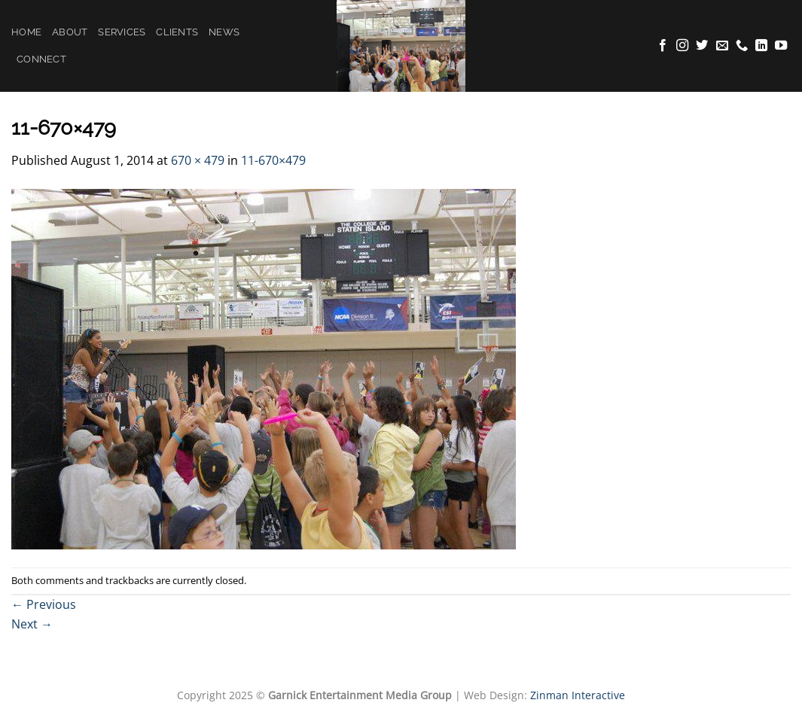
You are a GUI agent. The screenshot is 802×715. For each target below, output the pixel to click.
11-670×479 (273, 160)
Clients (177, 32)
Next (32, 624)
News (224, 32)
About (69, 32)
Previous (43, 604)
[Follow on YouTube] (781, 46)
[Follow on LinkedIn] (761, 46)
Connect (41, 59)
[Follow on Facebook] (663, 46)
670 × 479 (197, 160)
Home (26, 32)
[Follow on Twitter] (702, 46)
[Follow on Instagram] (682, 46)
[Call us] (742, 46)
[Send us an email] (722, 46)
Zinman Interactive (577, 695)
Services (121, 32)
